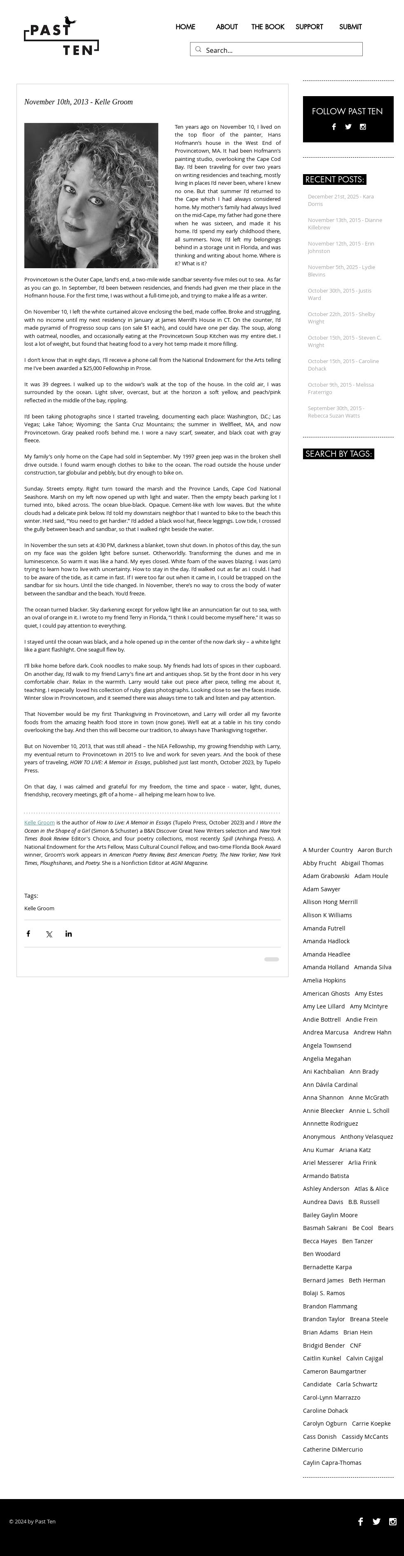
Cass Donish (320, 1436)
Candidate (317, 1384)
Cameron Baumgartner (334, 1371)
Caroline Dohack (325, 1410)
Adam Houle (371, 876)
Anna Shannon (323, 1097)
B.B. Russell (364, 1202)
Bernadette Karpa (327, 1267)
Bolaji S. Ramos (324, 1293)
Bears (386, 1228)
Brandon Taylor (324, 1319)
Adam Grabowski (326, 876)
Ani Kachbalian (324, 1071)
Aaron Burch (375, 850)
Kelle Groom (39, 908)
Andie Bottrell (322, 1019)
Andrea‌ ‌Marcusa (326, 1032)
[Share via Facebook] (28, 933)
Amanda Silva (373, 967)
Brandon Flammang (330, 1306)
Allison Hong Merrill (330, 902)
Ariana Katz (355, 1150)
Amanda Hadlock (326, 941)
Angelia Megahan (327, 1059)
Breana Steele (369, 1319)
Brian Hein (358, 1332)
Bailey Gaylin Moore (330, 1215)
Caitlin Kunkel (322, 1358)
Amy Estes (369, 993)
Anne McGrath (369, 1097)
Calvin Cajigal (364, 1358)
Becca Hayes (320, 1241)
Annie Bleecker (323, 1110)
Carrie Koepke (371, 1423)
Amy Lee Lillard (324, 1006)
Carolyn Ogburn (325, 1423)
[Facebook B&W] (334, 126)
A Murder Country (328, 850)
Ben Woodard (322, 1254)
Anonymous (319, 1136)
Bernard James (323, 1280)
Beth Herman (367, 1280)
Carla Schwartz (357, 1384)
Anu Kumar (318, 1150)
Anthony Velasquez (367, 1136)
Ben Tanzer (357, 1241)
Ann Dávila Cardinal (330, 1084)
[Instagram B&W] (363, 126)
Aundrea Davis (323, 1202)
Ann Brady (364, 1071)
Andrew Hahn (373, 1032)
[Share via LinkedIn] (69, 933)
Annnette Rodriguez (330, 1123)
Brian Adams (320, 1332)
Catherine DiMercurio (333, 1449)
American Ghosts (326, 993)
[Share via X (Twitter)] (48, 933)
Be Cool (362, 1228)
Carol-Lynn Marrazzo (331, 1397)
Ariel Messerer (323, 1162)
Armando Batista (326, 1176)
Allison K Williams (327, 915)
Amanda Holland (326, 967)
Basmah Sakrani (325, 1228)
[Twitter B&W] (348, 126)
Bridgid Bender (324, 1345)
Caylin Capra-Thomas (332, 1462)
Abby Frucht (319, 863)
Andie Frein (362, 1019)
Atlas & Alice (372, 1188)
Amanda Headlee (326, 954)
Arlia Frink (362, 1162)
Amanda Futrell (324, 928)
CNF (355, 1345)
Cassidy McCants (365, 1436)
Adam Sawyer (322, 889)
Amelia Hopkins (324, 980)
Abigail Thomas (362, 863)
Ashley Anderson (326, 1188)
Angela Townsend (327, 1045)
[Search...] (275, 50)
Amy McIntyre (369, 1006)
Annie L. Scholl (369, 1110)
